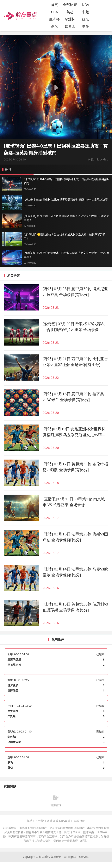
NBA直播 (64, 821)
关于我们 (40, 821)
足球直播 (52, 821)
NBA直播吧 (78, 821)
